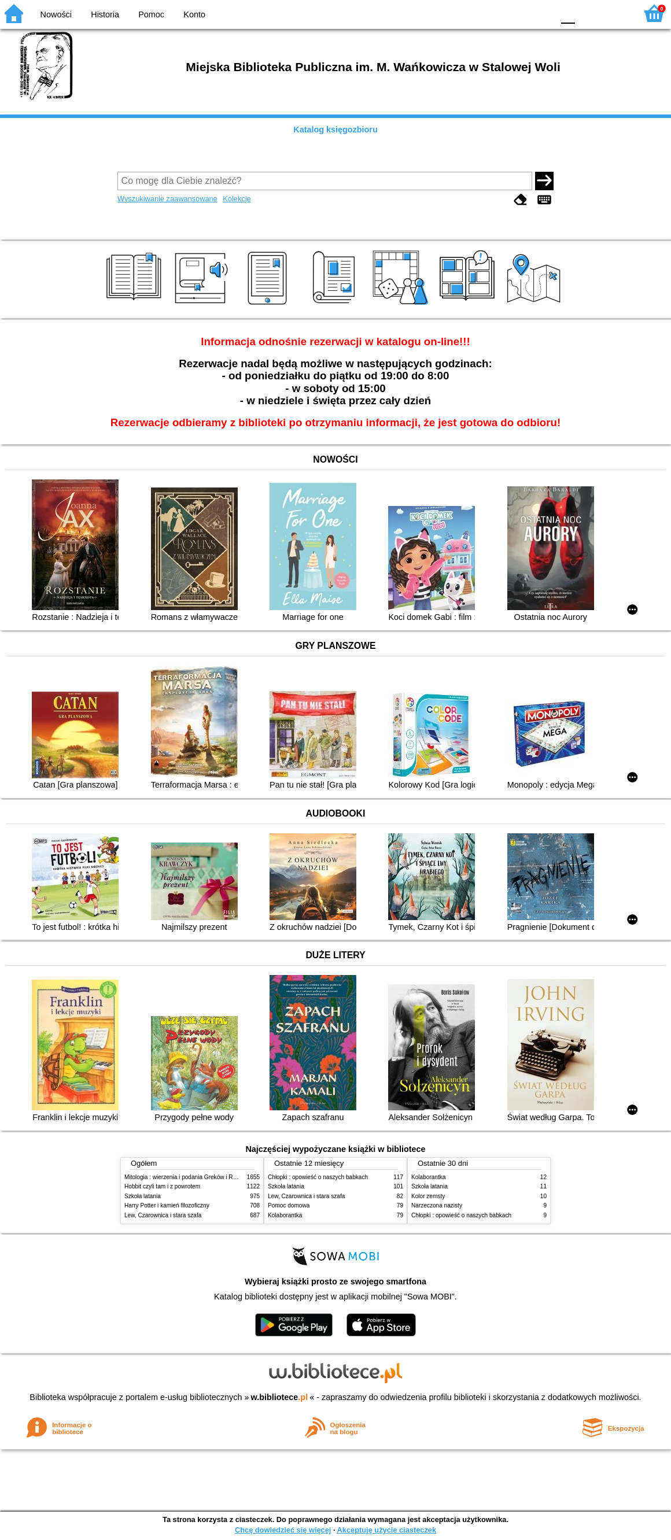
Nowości (56, 14)
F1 (587, 13)
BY (541, 13)
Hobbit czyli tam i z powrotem (162, 1186)
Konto (194, 14)
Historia (105, 14)
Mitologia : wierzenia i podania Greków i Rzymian (188, 1177)
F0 (567, 13)
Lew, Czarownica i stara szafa (162, 1215)
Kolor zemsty (428, 1196)
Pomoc (151, 14)
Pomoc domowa (288, 1205)
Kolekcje (236, 198)
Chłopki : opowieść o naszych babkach (318, 1177)
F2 (614, 13)
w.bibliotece (279, 1397)
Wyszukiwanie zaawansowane (167, 198)
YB (517, 13)
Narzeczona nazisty (436, 1205)
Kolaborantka (285, 1215)
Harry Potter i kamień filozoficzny (166, 1205)
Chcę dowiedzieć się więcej (283, 1530)
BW (494, 13)
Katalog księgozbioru (335, 129)
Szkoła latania (142, 1196)
